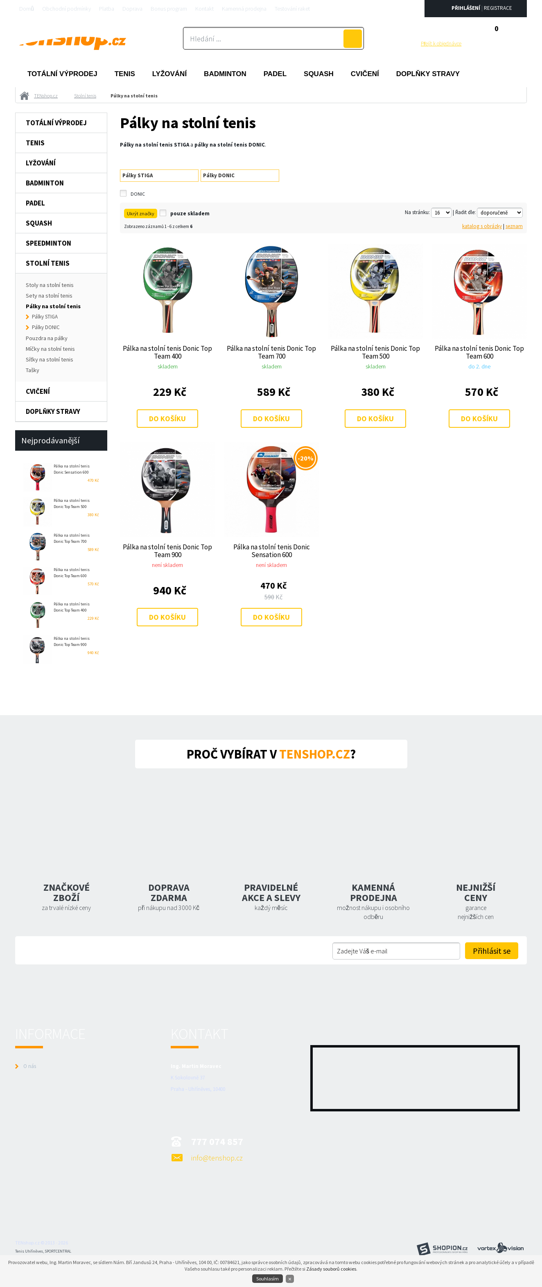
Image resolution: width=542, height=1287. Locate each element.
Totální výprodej (62, 74)
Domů (26, 8)
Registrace (498, 8)
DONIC (138, 193)
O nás (29, 1066)
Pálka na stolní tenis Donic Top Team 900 (167, 550)
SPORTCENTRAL (58, 1251)
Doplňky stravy (428, 74)
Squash (319, 74)
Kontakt (204, 8)
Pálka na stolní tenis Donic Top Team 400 (167, 352)
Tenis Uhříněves (29, 1251)
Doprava (132, 8)
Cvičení (365, 74)
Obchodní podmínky (66, 8)
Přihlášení (466, 8)
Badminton (225, 74)
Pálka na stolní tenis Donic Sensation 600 (271, 550)
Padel (275, 74)
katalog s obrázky (482, 226)
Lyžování (169, 74)
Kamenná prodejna (244, 8)
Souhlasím (267, 1279)
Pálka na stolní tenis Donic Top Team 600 (479, 352)
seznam (514, 226)
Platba (106, 8)
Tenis (125, 74)
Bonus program (169, 8)
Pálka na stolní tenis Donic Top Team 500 (375, 352)
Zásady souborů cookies (331, 1269)
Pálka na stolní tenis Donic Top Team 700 (271, 352)
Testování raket (292, 8)
